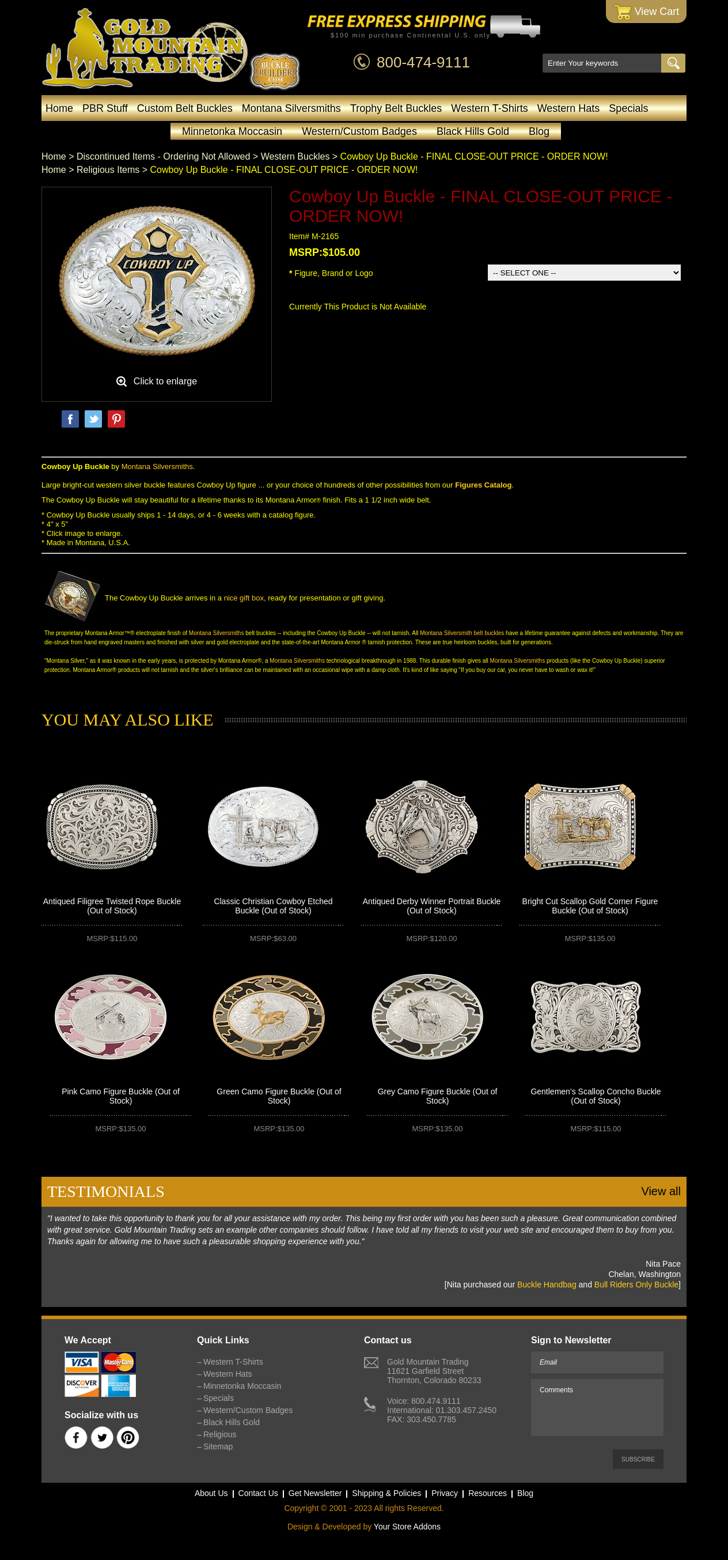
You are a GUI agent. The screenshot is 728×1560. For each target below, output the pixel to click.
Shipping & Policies (386, 1493)
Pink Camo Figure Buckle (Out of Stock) (121, 1096)
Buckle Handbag (547, 1284)
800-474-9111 (423, 62)
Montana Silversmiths (291, 108)
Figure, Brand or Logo (331, 273)
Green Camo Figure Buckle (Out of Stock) (279, 1096)
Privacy (444, 1493)
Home (59, 108)
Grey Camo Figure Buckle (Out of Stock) (438, 1096)
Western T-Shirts (489, 108)
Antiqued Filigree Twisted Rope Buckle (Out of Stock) (112, 906)
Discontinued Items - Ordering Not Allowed (163, 156)
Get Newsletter (315, 1493)
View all (661, 1191)
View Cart (646, 12)
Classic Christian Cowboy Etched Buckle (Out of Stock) (273, 906)
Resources (487, 1493)
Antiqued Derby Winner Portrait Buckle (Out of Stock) (432, 906)
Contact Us (258, 1493)
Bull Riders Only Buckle (636, 1284)
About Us (211, 1493)
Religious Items (108, 170)
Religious (220, 1434)
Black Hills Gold (473, 131)
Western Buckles (295, 156)
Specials (628, 108)
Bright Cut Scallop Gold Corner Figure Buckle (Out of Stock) (590, 906)
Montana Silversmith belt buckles (462, 633)
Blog (539, 131)
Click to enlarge (165, 381)
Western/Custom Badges (359, 131)
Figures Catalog (483, 485)
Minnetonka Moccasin (232, 131)
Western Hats (568, 108)
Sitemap (218, 1446)
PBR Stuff (105, 108)
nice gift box (244, 598)
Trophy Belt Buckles (396, 108)
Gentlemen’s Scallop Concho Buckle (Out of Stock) (595, 1096)
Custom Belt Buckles (185, 108)
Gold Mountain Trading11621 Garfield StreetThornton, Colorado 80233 (434, 1371)
